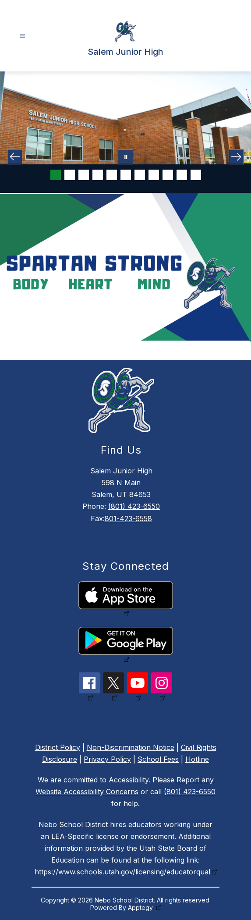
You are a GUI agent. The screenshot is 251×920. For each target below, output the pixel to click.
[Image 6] (125, 175)
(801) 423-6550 (134, 506)
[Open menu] (23, 36)
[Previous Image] (14, 156)
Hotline (197, 759)
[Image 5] (111, 175)
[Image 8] (153, 175)
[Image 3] (83, 175)
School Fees (158, 759)
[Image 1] (55, 175)
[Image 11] (196, 175)
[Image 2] (69, 175)
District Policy (57, 747)
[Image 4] (97, 175)
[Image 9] (168, 175)
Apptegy (141, 907)
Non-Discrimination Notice (130, 747)
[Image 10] (182, 175)
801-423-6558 (128, 518)
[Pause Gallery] (125, 156)
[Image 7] (139, 175)
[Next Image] (236, 156)
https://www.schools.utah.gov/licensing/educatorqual (122, 871)
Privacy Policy (107, 759)
